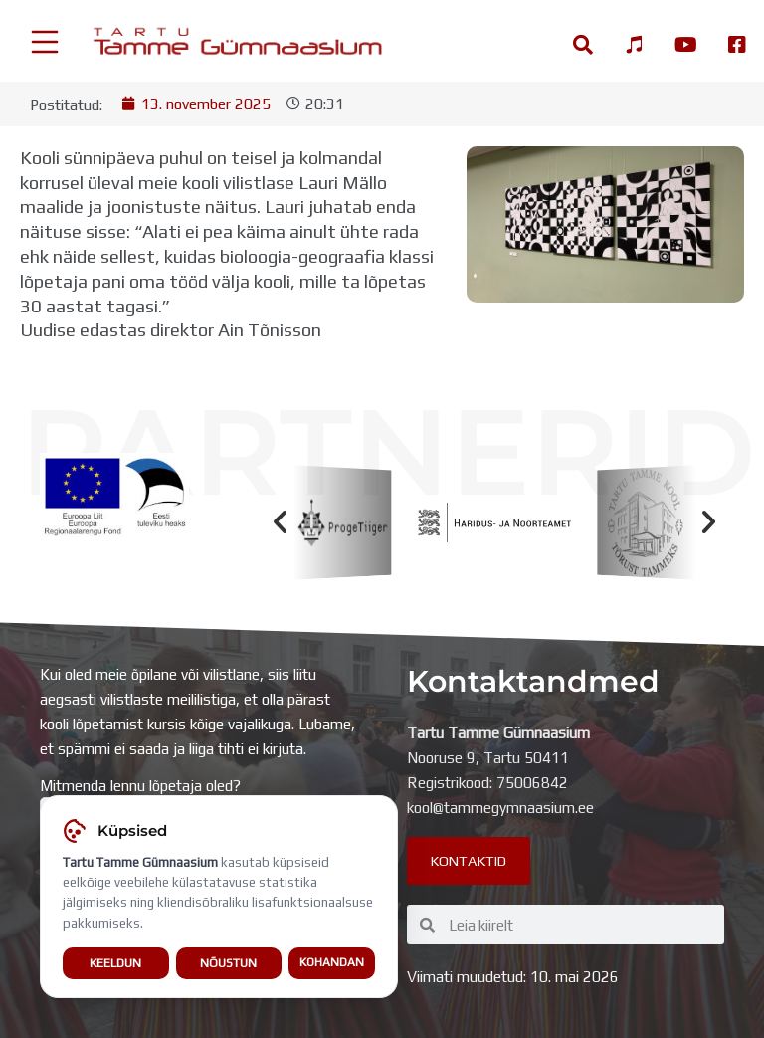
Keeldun (115, 962)
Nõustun (228, 962)
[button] (280, 523)
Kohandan (331, 963)
